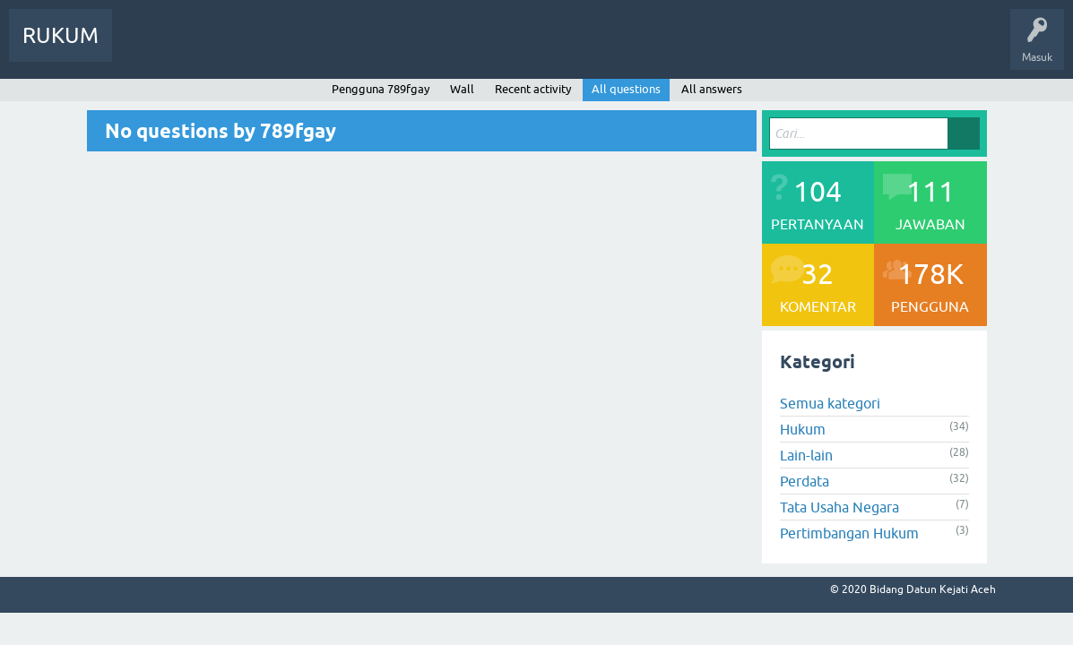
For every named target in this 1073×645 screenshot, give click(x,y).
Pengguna (280, 48)
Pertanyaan (209, 48)
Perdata (804, 481)
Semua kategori (830, 403)
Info (144, 48)
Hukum (803, 429)
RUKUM (60, 35)
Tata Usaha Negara (839, 507)
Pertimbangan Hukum (849, 533)
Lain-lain (806, 455)
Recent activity (533, 89)
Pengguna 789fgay (380, 89)
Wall (462, 89)
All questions (626, 89)
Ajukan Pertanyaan (373, 48)
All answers (711, 89)
